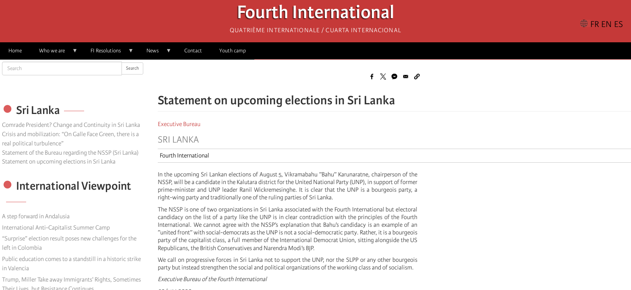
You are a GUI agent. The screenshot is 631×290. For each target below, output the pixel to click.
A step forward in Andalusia (36, 216)
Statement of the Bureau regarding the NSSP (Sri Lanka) (70, 152)
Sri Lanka (178, 140)
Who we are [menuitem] (54, 53)
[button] (417, 76)
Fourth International (315, 14)
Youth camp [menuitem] (232, 51)
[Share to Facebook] (372, 76)
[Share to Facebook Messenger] (394, 76)
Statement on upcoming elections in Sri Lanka (58, 161)
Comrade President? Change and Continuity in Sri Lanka (71, 124)
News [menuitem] (154, 53)
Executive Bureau (179, 124)
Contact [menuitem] (193, 51)
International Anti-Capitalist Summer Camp (56, 227)
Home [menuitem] (15, 51)
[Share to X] (383, 76)
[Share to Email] (406, 76)
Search (132, 68)
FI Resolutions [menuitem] (108, 53)
